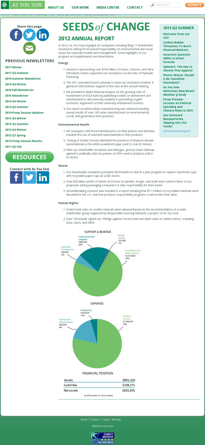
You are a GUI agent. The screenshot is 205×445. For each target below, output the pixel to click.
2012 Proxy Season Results (23, 141)
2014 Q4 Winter (15, 101)
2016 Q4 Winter (15, 84)
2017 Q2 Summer (16, 73)
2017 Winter (13, 67)
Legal (106, 419)
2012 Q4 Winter (15, 129)
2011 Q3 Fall (13, 146)
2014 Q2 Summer (16, 107)
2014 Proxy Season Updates (24, 112)
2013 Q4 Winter (15, 118)
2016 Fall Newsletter (19, 90)
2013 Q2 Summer (16, 124)
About (84, 419)
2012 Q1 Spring (15, 135)
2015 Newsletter (16, 95)
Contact (95, 419)
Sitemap (116, 419)
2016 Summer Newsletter (23, 78)
